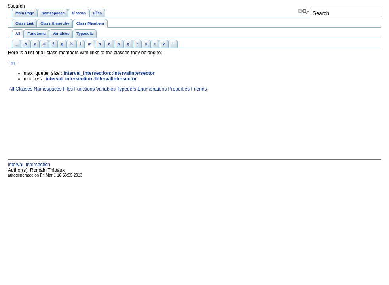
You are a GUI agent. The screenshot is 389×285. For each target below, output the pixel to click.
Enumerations (151, 89)
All (11, 89)
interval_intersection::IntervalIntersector (109, 73)
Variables (105, 89)
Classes (23, 89)
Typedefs (126, 89)
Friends (198, 89)
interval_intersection (29, 164)
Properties (178, 89)
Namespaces (46, 89)
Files (67, 89)
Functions (84, 89)
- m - (13, 63)
